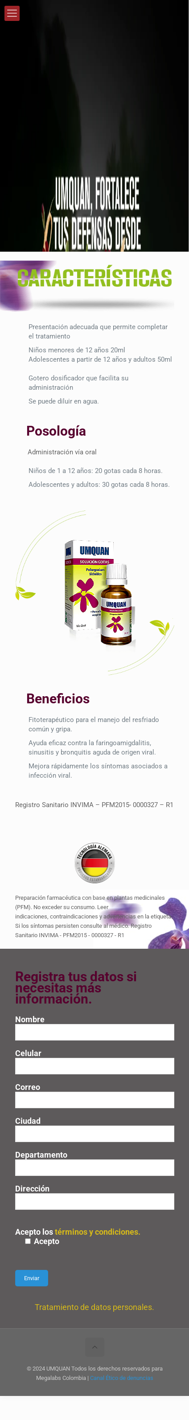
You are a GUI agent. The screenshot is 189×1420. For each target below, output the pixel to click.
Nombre (94, 1028)
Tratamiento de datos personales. (94, 1307)
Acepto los (94, 1236)
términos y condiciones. (97, 1231)
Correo (94, 1095)
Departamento (94, 1163)
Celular (94, 1061)
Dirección (94, 1197)
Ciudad (94, 1129)
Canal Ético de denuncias (121, 1378)
